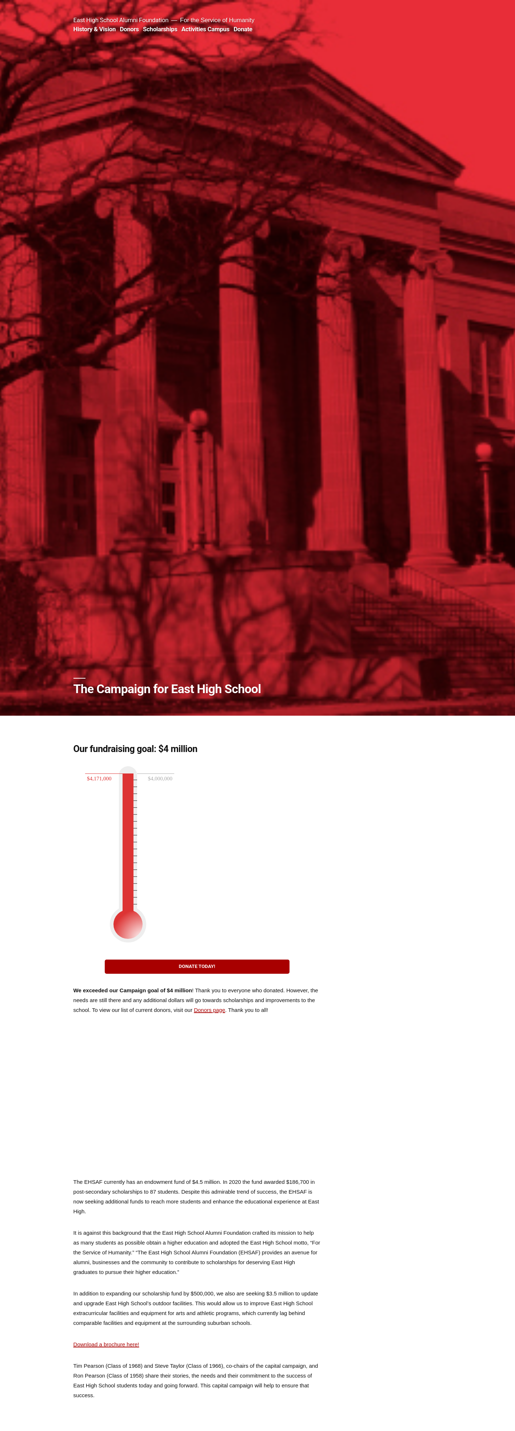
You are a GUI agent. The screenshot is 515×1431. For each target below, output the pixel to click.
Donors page (209, 1010)
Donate (242, 29)
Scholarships (160, 29)
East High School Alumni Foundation (121, 20)
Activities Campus (205, 29)
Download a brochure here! (106, 1344)
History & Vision (94, 29)
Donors (129, 29)
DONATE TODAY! (197, 966)
